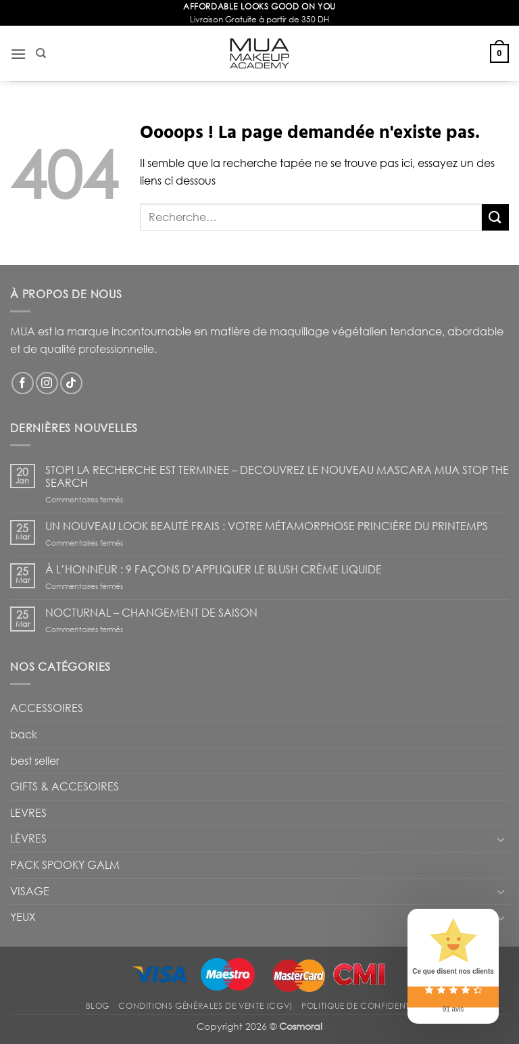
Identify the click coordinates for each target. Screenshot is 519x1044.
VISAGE (29, 891)
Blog (97, 1006)
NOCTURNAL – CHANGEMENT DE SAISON (151, 613)
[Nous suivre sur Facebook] (22, 383)
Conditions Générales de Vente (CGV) (205, 1006)
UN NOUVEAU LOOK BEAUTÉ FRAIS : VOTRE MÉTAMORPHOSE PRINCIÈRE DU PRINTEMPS (266, 526)
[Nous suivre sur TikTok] (71, 383)
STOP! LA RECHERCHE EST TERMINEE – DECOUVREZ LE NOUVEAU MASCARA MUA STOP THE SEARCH (277, 477)
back (23, 734)
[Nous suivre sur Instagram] (47, 383)
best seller (34, 760)
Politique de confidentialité (367, 1006)
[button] (18, 53)
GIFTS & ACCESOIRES (64, 786)
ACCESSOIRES (46, 708)
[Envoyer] (495, 217)
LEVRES (28, 813)
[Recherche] (41, 53)
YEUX (23, 917)
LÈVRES (28, 838)
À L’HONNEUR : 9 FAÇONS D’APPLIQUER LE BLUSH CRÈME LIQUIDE (213, 569)
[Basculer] (501, 839)
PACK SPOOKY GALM (65, 865)
